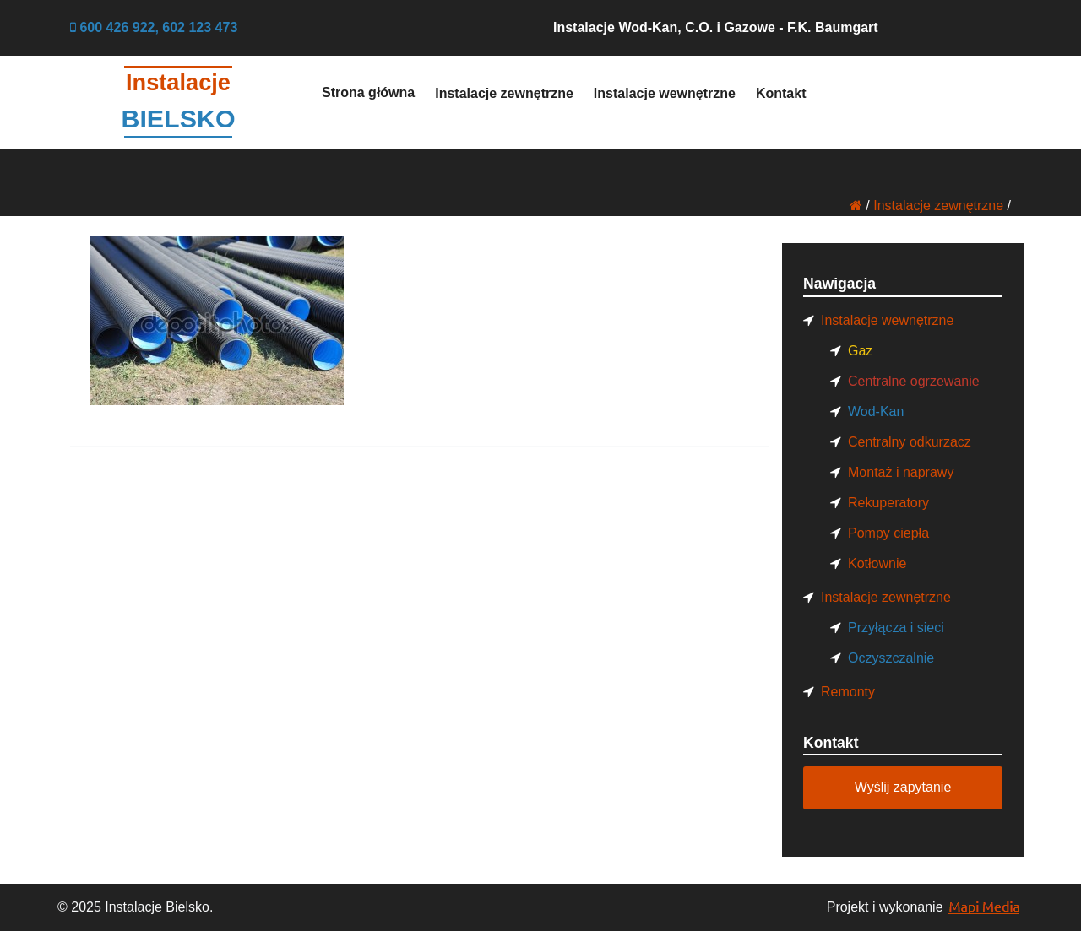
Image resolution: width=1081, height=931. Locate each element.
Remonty (848, 692)
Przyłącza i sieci (896, 627)
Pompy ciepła (888, 533)
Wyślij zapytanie (903, 787)
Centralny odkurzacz (909, 442)
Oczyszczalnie (891, 658)
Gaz (860, 351)
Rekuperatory (888, 502)
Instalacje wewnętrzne (665, 93)
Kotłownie (877, 563)
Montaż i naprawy (900, 472)
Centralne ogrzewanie (914, 381)
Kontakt (781, 93)
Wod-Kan (876, 411)
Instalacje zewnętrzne (504, 93)
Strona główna (368, 92)
